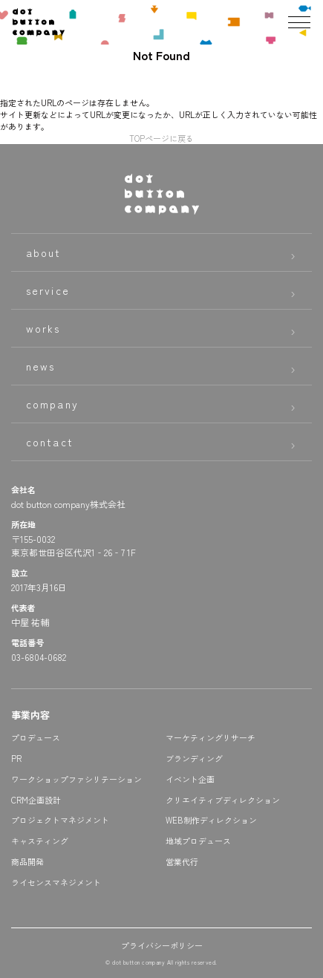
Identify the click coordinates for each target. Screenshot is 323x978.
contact (50, 441)
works (43, 328)
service (48, 290)
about (44, 252)
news (40, 366)
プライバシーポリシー (162, 945)
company (52, 404)
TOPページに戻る (161, 138)
